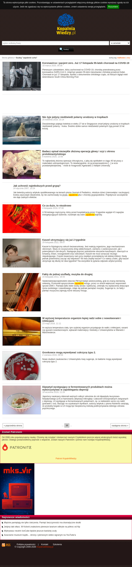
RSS (8, 545)
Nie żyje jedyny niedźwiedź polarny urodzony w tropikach (75, 117)
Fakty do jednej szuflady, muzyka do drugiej (67, 274)
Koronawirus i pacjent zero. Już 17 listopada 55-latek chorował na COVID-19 (85, 63)
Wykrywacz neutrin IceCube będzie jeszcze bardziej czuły (30, 531)
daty (128, 58)
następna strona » (120, 425)
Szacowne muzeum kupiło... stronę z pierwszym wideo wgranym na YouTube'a (40, 535)
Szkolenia (57, 544)
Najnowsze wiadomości (16, 517)
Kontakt (44, 544)
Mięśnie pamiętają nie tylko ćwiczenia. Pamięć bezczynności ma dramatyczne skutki (42, 522)
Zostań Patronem (12, 432)
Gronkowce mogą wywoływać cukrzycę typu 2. (69, 352)
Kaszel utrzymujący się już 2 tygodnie (63, 239)
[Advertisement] (65, 104)
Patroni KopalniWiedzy (66, 458)
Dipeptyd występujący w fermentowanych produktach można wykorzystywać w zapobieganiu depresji (77, 388)
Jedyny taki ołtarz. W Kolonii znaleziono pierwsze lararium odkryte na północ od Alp (42, 527)
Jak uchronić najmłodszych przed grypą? (36, 185)
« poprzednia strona (13, 425)
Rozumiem (113, 7)
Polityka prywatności (26, 544)
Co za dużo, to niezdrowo (56, 205)
